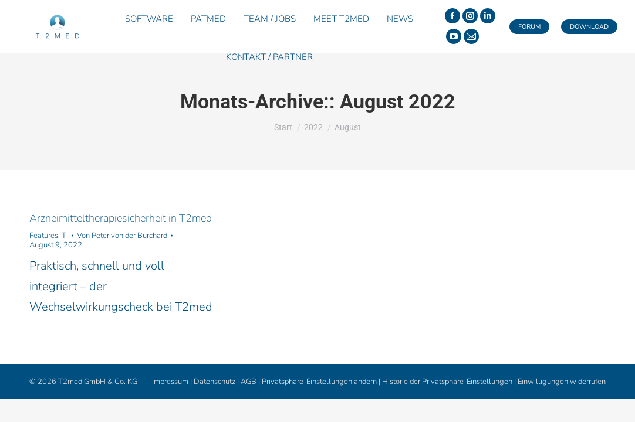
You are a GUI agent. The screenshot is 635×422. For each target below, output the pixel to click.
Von (122, 235)
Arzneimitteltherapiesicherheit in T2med (120, 218)
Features (43, 235)
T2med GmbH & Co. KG (97, 381)
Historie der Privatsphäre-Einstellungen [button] (447, 381)
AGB (248, 381)
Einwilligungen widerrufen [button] (562, 381)
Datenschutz (214, 381)
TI (65, 235)
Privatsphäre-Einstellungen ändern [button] (319, 381)
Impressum (170, 381)
